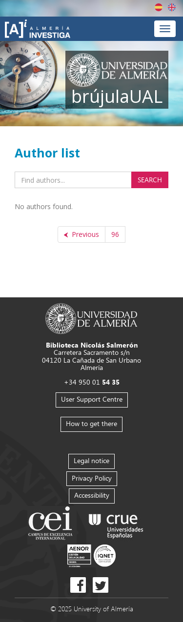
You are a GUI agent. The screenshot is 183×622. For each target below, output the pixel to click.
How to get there (91, 423)
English (172, 7)
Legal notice (91, 460)
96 (115, 234)
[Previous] (81, 234)
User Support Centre (91, 399)
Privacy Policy (92, 478)
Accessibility (91, 495)
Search (150, 179)
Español (159, 7)
